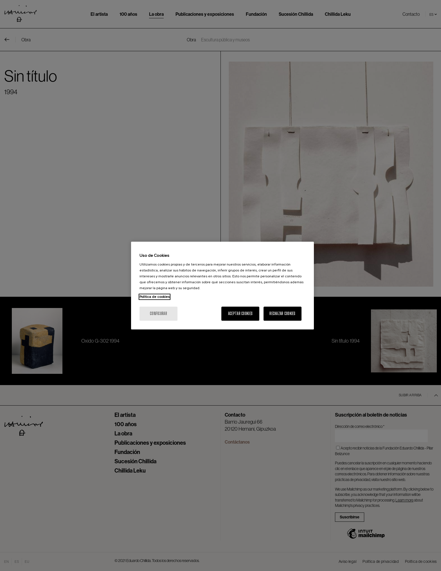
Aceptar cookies (240, 313)
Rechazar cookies (282, 313)
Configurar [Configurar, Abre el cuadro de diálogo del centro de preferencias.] (158, 313)
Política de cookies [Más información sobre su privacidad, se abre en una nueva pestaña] (155, 297)
